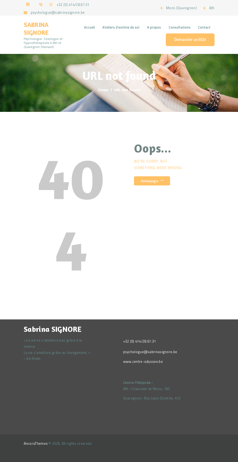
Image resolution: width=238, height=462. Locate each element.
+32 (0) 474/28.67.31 (139, 341)
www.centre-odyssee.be (143, 361)
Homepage (149, 181)
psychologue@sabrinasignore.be (150, 351)
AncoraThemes (36, 443)
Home (103, 89)
